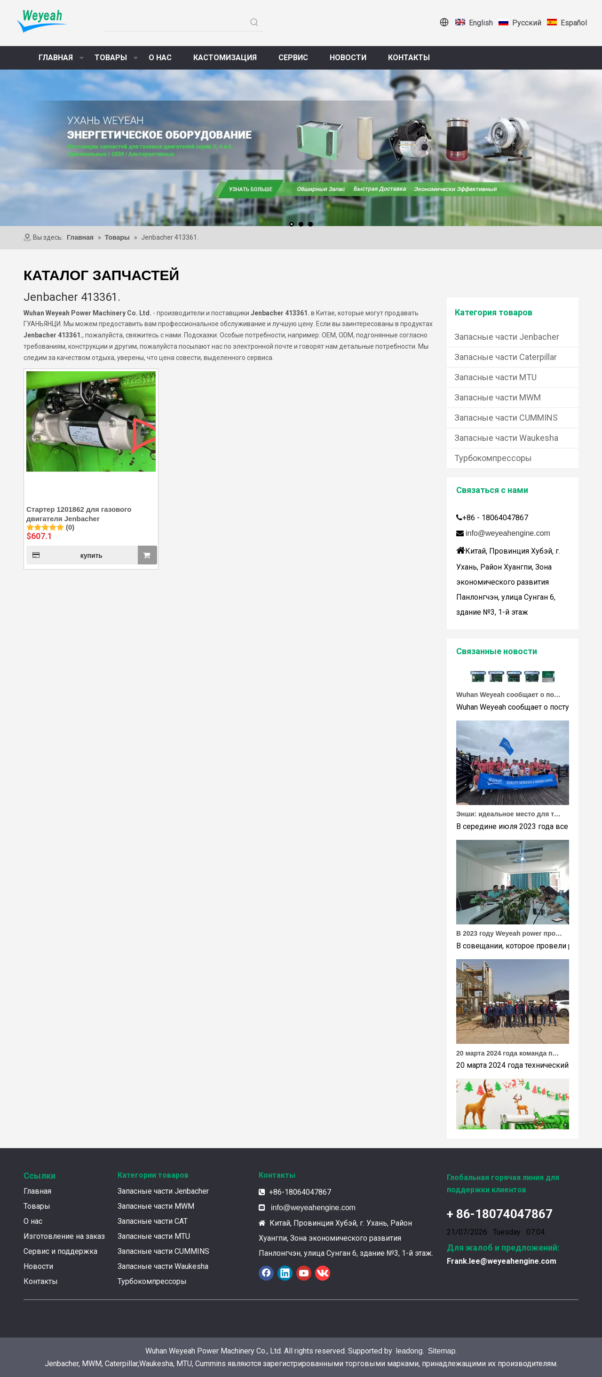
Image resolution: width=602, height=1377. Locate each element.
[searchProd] (175, 22)
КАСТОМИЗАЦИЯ (225, 57)
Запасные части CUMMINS (506, 417)
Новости (38, 1266)
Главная (37, 1191)
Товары (37, 1206)
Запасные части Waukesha (506, 438)
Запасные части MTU (495, 377)
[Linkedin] (285, 1273)
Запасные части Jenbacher (506, 337)
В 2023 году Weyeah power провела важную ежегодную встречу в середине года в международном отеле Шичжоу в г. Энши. (509, 935)
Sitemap (442, 1351)
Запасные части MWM (497, 397)
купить (64, 555)
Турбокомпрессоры (493, 458)
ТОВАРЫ (111, 57)
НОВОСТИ (348, 57)
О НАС (160, 57)
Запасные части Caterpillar (505, 357)
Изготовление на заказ (64, 1236)
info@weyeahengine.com (508, 533)
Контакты (41, 1281)
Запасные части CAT (153, 1221)
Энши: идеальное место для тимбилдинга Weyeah (509, 816)
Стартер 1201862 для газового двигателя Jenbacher (78, 514)
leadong (409, 1351)
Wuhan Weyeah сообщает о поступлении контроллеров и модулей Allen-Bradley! (509, 697)
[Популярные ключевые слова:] (254, 22)
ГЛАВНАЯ (56, 57)
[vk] (322, 1273)
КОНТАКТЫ (409, 57)
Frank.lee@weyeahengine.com (501, 1261)
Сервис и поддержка (60, 1251)
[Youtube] (303, 1273)
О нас (33, 1221)
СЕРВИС (293, 57)
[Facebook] (266, 1273)
